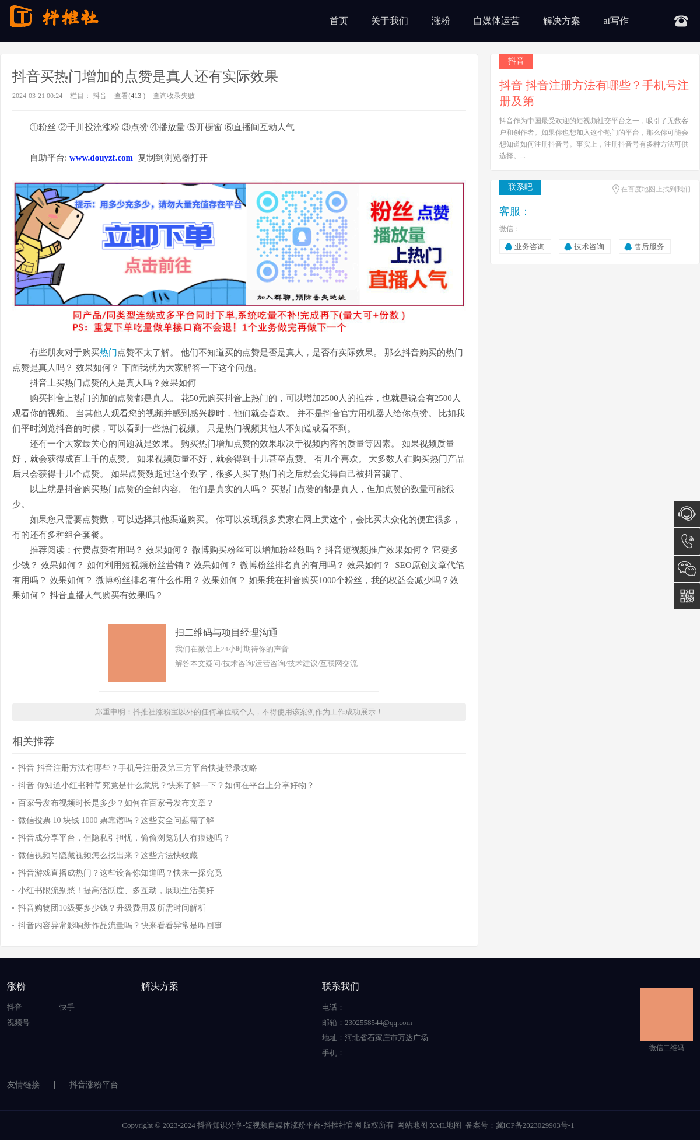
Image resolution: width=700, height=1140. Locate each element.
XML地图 (445, 1125)
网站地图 (412, 1125)
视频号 (18, 1022)
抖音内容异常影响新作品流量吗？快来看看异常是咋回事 (120, 925)
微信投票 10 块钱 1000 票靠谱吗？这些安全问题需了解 (116, 820)
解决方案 (561, 21)
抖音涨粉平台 (93, 1084)
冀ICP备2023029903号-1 (535, 1125)
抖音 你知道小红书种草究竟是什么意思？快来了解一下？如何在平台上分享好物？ (166, 785)
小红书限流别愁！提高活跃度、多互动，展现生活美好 (116, 890)
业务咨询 (529, 246)
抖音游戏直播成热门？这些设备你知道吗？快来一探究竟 (120, 873)
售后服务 (649, 246)
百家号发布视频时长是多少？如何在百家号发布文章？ (116, 803)
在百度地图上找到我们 (656, 189)
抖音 (100, 96)
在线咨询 (687, 514)
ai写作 (616, 21)
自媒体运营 (496, 21)
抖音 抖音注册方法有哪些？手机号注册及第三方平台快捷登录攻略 (137, 768)
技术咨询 (589, 246)
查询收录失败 (174, 96)
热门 (108, 352)
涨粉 (441, 21)
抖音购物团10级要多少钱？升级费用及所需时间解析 (112, 908)
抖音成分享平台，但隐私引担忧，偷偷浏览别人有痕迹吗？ (124, 838)
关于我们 (389, 21)
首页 (339, 21)
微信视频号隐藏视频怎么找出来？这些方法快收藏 (108, 855)
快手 (67, 1007)
